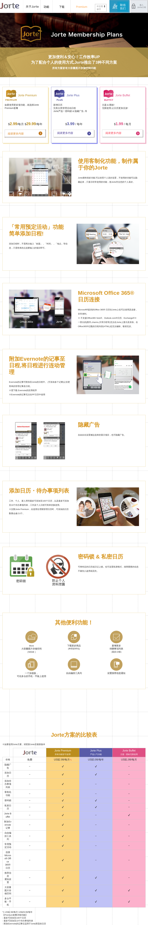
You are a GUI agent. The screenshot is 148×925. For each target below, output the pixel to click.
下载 (62, 6)
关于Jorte (32, 6)
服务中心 (119, 6)
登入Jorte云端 (139, 6)
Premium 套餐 (81, 6)
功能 (47, 6)
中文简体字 (100, 7)
